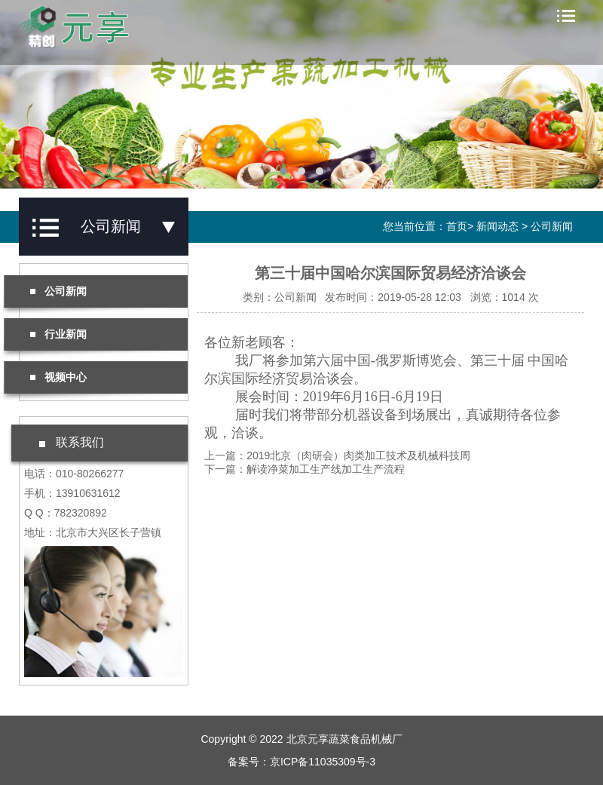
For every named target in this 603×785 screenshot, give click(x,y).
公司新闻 (552, 226)
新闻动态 (497, 226)
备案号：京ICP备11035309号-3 (301, 762)
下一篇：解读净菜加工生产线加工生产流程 (304, 469)
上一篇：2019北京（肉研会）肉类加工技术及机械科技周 (337, 455)
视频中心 (58, 377)
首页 (456, 226)
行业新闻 (58, 334)
